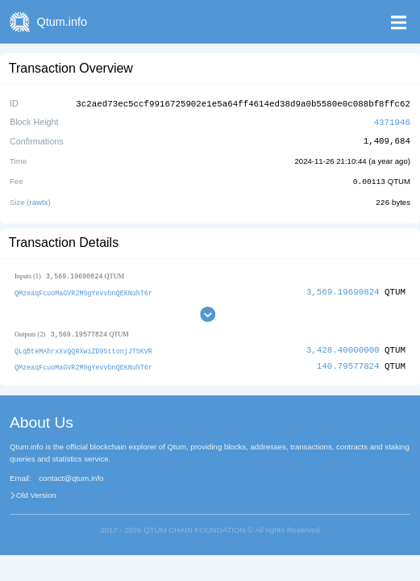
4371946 (392, 121)
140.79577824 (348, 363)
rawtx (39, 199)
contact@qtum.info (71, 475)
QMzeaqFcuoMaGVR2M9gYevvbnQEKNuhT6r (83, 290)
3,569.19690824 (343, 289)
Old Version (36, 492)
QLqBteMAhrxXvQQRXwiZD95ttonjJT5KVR (83, 348)
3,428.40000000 (343, 347)
